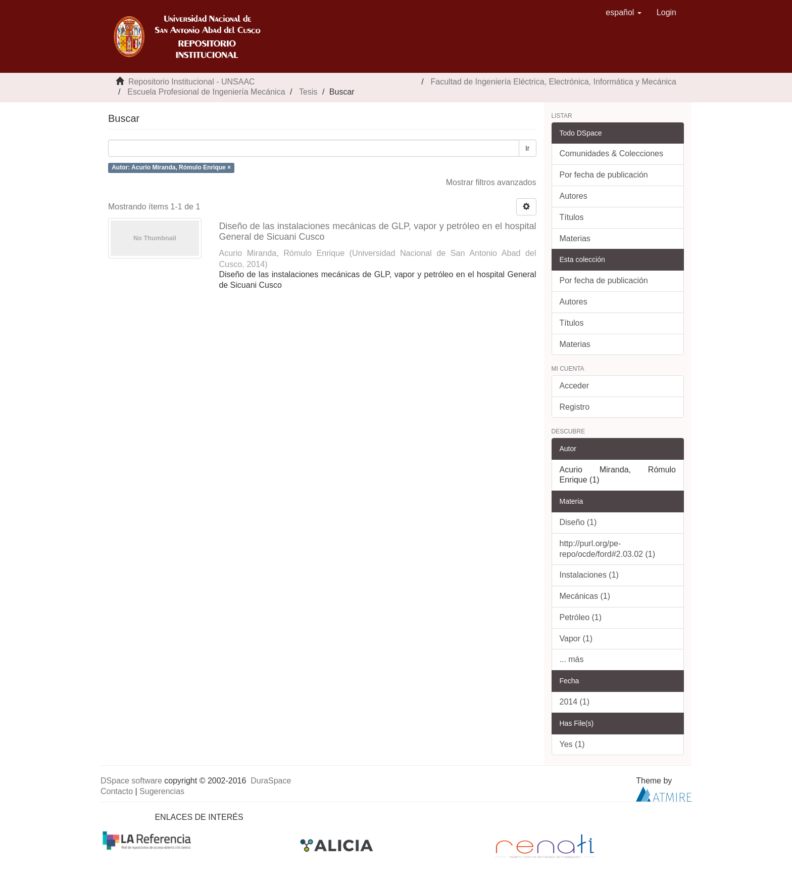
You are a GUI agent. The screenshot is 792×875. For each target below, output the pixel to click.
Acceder (574, 385)
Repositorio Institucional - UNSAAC (191, 81)
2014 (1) (575, 701)
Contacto (117, 791)
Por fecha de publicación (604, 174)
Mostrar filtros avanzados (491, 182)
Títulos (572, 217)
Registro (575, 407)
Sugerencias (161, 791)
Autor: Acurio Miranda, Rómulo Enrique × (171, 167)
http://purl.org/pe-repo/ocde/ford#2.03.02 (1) (607, 548)
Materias (575, 238)
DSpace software (131, 780)
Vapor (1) (576, 638)
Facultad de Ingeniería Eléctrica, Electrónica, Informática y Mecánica (553, 81)
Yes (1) (572, 744)
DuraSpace (271, 780)
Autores (573, 196)
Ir (527, 148)
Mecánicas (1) (585, 596)
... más (572, 659)
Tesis (308, 92)
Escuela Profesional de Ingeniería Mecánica (206, 92)
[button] (623, 12)
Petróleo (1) (581, 617)
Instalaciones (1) (589, 575)
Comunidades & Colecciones (611, 153)
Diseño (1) (578, 522)
